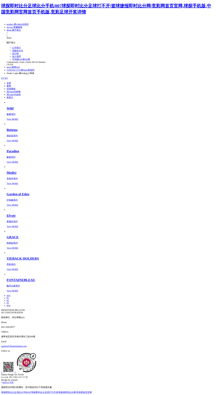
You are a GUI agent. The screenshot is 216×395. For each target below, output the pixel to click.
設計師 (15, 53)
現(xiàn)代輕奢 (14, 91)
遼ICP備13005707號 (18, 377)
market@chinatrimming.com (14, 346)
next (8, 305)
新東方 (10, 97)
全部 (9, 83)
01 (8, 298)
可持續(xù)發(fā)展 (21, 59)
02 (8, 300)
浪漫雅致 (11, 89)
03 (8, 303)
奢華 (9, 86)
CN (8, 64)
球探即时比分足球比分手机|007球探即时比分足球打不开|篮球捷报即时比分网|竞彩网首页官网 (46, 392)
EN (11, 64)
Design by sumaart (9, 380)
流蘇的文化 (17, 50)
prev (8, 295)
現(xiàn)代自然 (14, 94)
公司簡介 (16, 48)
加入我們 (16, 56)
